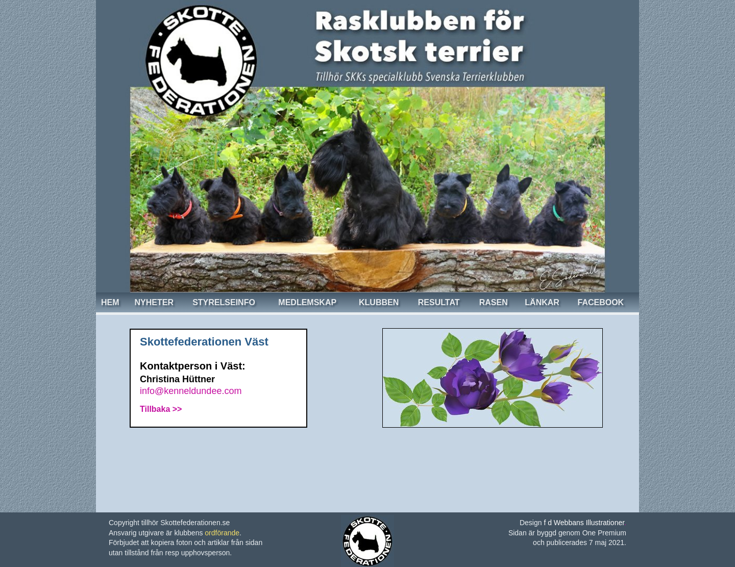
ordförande (222, 533)
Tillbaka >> (161, 409)
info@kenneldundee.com (190, 391)
